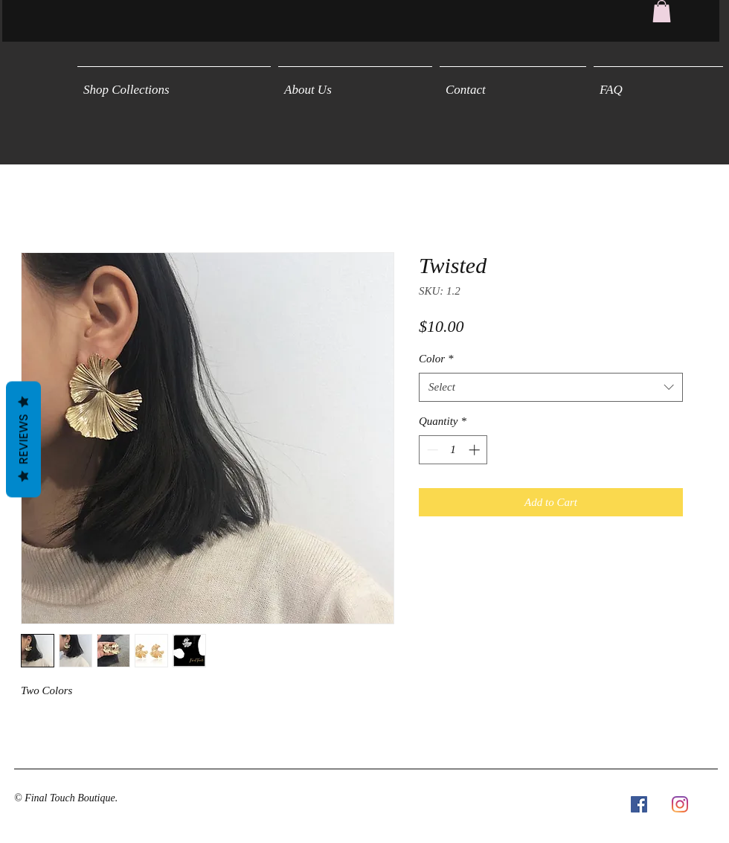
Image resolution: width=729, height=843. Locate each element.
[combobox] (551, 387)
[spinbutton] (453, 450)
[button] (661, 11)
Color (436, 359)
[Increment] (476, 450)
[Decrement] (431, 450)
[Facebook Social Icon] (639, 804)
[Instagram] (680, 804)
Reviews (23, 439)
